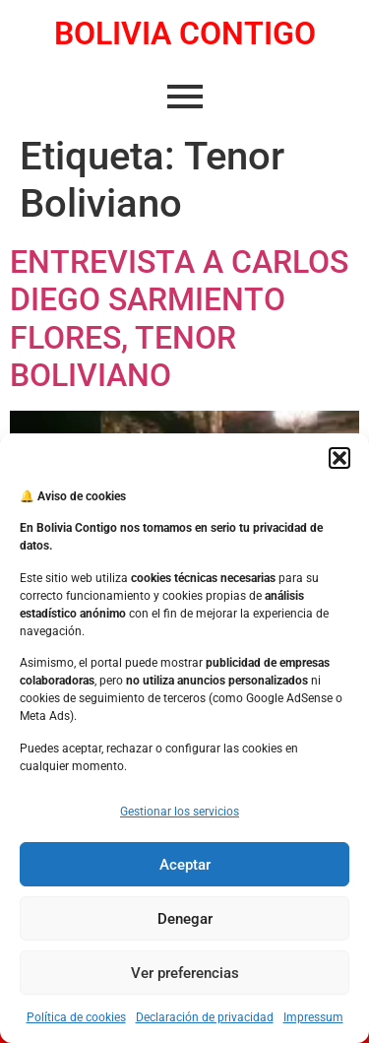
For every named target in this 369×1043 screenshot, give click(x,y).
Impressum (313, 1017)
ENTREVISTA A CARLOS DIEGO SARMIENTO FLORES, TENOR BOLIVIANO (179, 318)
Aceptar (185, 865)
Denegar (185, 919)
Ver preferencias (185, 973)
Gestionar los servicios (179, 811)
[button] (339, 458)
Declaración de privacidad (205, 1017)
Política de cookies (76, 1017)
